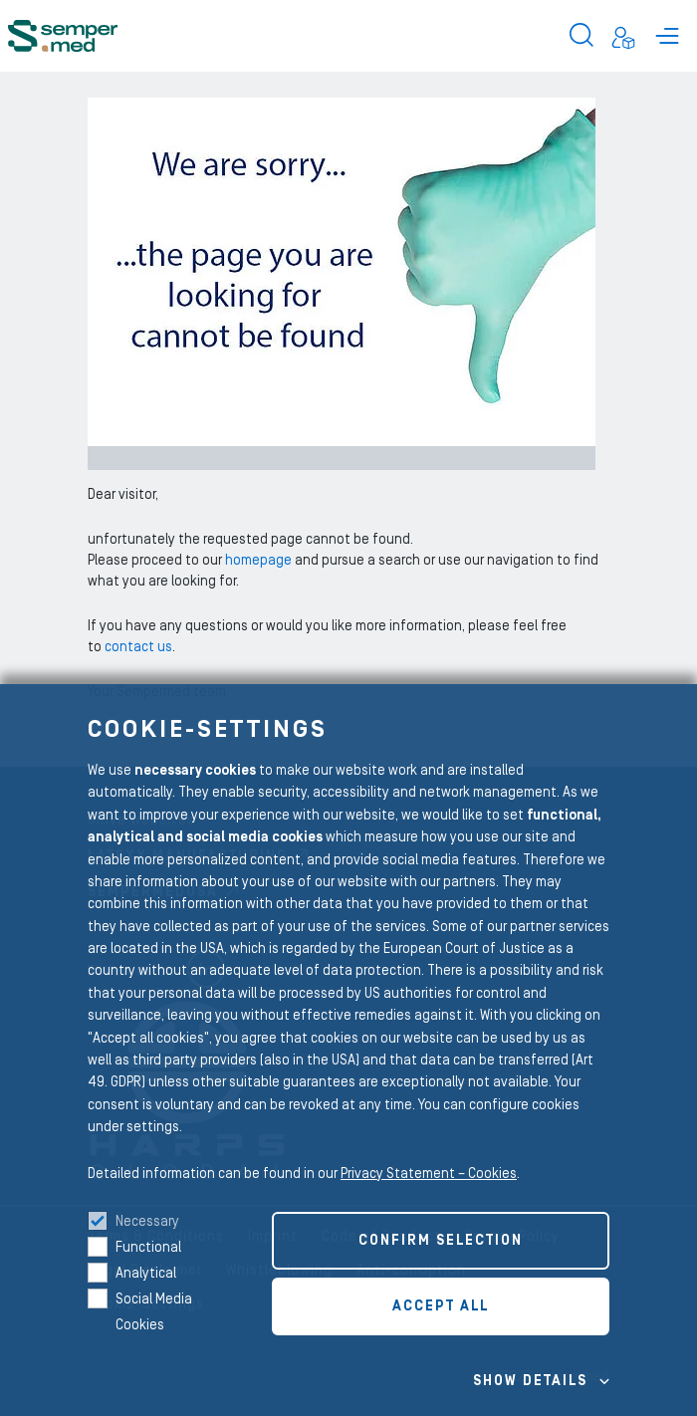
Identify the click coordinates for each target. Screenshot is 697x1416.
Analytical (146, 1274)
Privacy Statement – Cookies (429, 1174)
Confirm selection (440, 1241)
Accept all (440, 1306)
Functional (148, 1248)
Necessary (147, 1222)
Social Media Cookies (154, 1312)
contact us (138, 647)
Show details (530, 1381)
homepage (260, 561)
